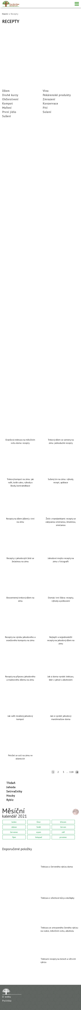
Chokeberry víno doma (14, 172)
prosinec (63, 837)
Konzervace (50, 103)
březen (63, 822)
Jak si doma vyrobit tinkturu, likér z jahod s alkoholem (60, 678)
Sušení (6, 116)
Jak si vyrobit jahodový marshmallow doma (60, 718)
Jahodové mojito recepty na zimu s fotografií (61, 560)
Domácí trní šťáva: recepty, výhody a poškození (61, 599)
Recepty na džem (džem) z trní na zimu (20, 520)
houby (10, 795)
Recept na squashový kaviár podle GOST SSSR (26, 316)
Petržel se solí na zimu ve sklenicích (20, 757)
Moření (7, 108)
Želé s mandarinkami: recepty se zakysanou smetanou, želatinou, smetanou (61, 521)
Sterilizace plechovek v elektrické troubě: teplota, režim (32, 123)
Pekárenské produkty (57, 95)
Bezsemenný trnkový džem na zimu (20, 599)
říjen (14, 837)
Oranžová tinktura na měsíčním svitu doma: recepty (20, 441)
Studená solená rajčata (14, 220)
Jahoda (10, 787)
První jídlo (9, 112)
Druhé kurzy (10, 95)
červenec (14, 832)
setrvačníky (14, 791)
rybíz (10, 800)
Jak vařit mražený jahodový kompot (20, 718)
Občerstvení (10, 99)
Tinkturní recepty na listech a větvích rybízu (58, 960)
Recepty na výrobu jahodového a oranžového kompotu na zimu (20, 639)
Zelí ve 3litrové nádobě (14, 268)
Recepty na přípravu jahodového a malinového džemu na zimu (20, 678)
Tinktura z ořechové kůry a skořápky (57, 897)
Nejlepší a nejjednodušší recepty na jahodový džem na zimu (60, 640)
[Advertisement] (40, 45)
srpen (38, 832)
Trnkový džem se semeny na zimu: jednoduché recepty (61, 441)
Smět (38, 827)
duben (14, 827)
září (63, 832)
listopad (38, 837)
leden (14, 822)
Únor (39, 822)
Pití (45, 108)
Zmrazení (49, 99)
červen (63, 827)
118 (71, 772)
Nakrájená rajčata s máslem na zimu (21, 365)
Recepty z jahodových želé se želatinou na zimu (20, 560)
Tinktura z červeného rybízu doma (57, 866)
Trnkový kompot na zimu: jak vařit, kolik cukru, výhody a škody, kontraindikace (20, 482)
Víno (46, 91)
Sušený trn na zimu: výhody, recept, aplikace (61, 481)
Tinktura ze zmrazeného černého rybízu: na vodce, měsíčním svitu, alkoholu (59, 929)
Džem (6, 91)
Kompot (7, 103)
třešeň (10, 783)
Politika (6, 1000)
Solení (47, 112)
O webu (6, 996)
